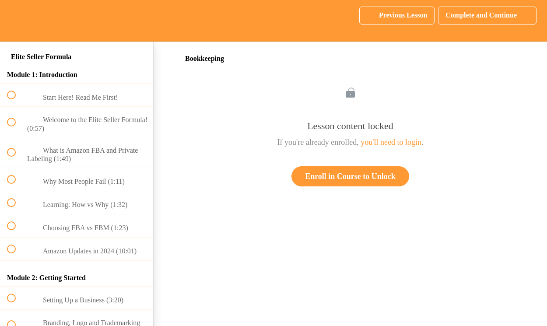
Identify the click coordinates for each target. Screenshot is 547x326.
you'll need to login (391, 142)
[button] (16, 21)
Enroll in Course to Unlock (350, 176)
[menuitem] (76, 21)
